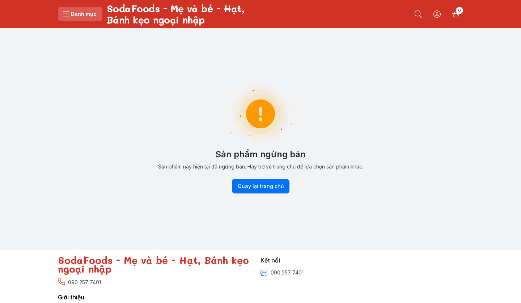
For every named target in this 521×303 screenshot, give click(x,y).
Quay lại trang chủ (260, 186)
